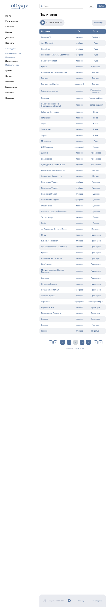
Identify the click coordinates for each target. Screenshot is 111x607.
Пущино (95, 170)
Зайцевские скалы (49, 91)
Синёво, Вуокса (48, 296)
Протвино (96, 229)
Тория (43, 135)
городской (79, 55)
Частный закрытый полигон (53, 212)
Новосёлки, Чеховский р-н (52, 170)
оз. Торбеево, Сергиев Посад (54, 229)
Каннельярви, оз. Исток (51, 258)
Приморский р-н (95, 302)
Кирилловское (47, 307)
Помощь (81, 601)
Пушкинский (46, 206)
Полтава (95, 325)
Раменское (96, 153)
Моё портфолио (12, 65)
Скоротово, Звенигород (51, 176)
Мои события (10, 57)
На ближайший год (13, 53)
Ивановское (46, 159)
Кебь (43, 223)
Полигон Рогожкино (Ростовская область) (51, 105)
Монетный (46, 141)
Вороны (44, 325)
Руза (96, 43)
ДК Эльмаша (47, 147)
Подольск (95, 331)
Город (95, 31)
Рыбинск (96, 37)
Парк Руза (45, 49)
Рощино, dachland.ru (50, 84)
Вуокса (44, 253)
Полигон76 (46, 37)
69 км (43, 235)
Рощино (95, 72)
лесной (79, 37)
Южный (44, 331)
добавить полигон (51, 22)
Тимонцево (46, 129)
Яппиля (44, 319)
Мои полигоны (11, 61)
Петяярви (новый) (49, 284)
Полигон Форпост (49, 61)
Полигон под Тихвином (51, 313)
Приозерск (96, 235)
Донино (44, 153)
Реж (96, 141)
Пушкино (96, 182)
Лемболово (46, 264)
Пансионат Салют (49, 194)
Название (45, 31)
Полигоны (48, 14)
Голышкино (46, 118)
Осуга (43, 124)
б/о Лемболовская (49, 241)
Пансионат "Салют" (49, 182)
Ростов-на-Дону (96, 98)
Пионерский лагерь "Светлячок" (55, 55)
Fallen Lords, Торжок (50, 112)
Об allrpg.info (97, 601)
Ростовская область (95, 91)
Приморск (95, 307)
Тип (79, 31)
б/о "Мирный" (47, 43)
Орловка (45, 98)
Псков (96, 217)
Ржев (95, 112)
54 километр (46, 217)
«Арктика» (45, 302)
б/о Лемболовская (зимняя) (54, 247)
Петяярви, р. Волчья (50, 290)
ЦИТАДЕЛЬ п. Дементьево (53, 165)
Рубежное (95, 67)
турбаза (79, 43)
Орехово (45, 278)
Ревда (96, 147)
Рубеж (44, 67)
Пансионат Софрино (50, 200)
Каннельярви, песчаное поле (54, 72)
